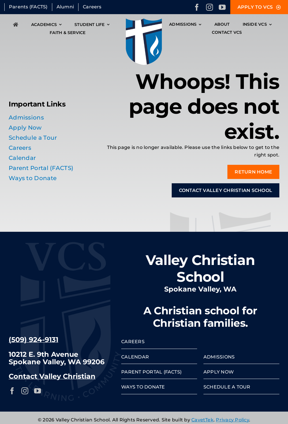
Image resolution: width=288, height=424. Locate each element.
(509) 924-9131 (33, 339)
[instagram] (209, 7)
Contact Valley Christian (52, 376)
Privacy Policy (232, 420)
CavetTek (202, 420)
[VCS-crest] (144, 20)
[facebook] (196, 7)
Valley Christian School (200, 268)
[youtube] (222, 7)
